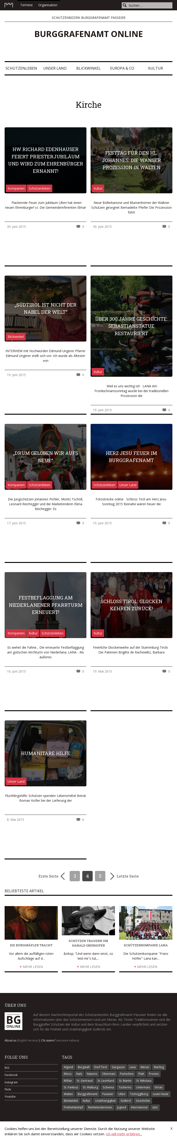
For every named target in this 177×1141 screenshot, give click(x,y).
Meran (145, 1067)
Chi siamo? (60, 1040)
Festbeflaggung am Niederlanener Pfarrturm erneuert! (46, 604)
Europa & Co (122, 68)
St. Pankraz (71, 1087)
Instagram (11, 1082)
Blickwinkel (88, 68)
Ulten (121, 1094)
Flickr (8, 1089)
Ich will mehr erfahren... (124, 1134)
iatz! (155, 1107)
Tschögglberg (139, 1094)
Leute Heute (160, 1094)
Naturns (92, 1074)
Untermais (143, 1087)
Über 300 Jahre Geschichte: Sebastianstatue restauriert (131, 326)
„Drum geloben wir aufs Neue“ (45, 457)
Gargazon (118, 1067)
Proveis (154, 1074)
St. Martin (125, 1081)
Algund (68, 1067)
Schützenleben (21, 68)
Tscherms (125, 1087)
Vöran (158, 1087)
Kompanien (16, 188)
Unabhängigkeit (105, 1101)
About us (21, 1040)
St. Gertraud (85, 1081)
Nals (79, 1074)
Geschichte (143, 1101)
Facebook (11, 1075)
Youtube (10, 1096)
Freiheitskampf (73, 1107)
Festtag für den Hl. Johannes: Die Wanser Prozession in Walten (131, 160)
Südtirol (126, 1101)
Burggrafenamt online (88, 34)
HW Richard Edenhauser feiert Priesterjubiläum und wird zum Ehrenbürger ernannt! (45, 160)
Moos (67, 1074)
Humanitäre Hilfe (45, 753)
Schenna (108, 1087)
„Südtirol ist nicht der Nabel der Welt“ (46, 308)
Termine (26, 5)
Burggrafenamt (87, 1094)
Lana (133, 1067)
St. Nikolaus (143, 1081)
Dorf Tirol (100, 1067)
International (139, 1107)
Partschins (126, 1074)
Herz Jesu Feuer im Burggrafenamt (131, 457)
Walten (68, 1094)
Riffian (68, 1081)
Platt (141, 1074)
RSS (7, 1068)
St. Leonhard (105, 1081)
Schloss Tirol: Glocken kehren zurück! (131, 605)
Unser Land (55, 68)
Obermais (108, 1074)
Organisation (47, 5)
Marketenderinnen (100, 1107)
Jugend (121, 1107)
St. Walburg (90, 1087)
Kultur (155, 68)
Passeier (107, 1094)
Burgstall (83, 1067)
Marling (159, 1067)
